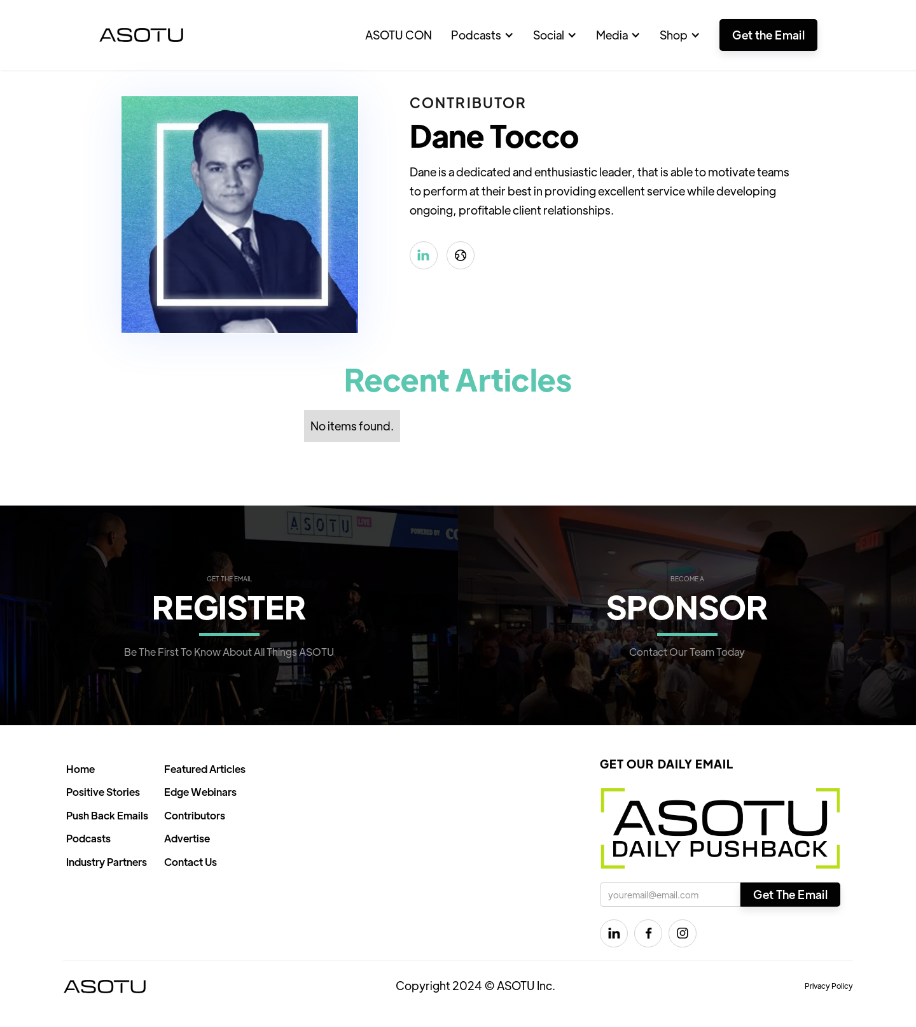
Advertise (187, 838)
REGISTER (229, 606)
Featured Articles (205, 769)
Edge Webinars (200, 791)
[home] (141, 35)
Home (80, 769)
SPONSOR (687, 606)
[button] (482, 35)
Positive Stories (103, 791)
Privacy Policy (829, 986)
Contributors (194, 815)
